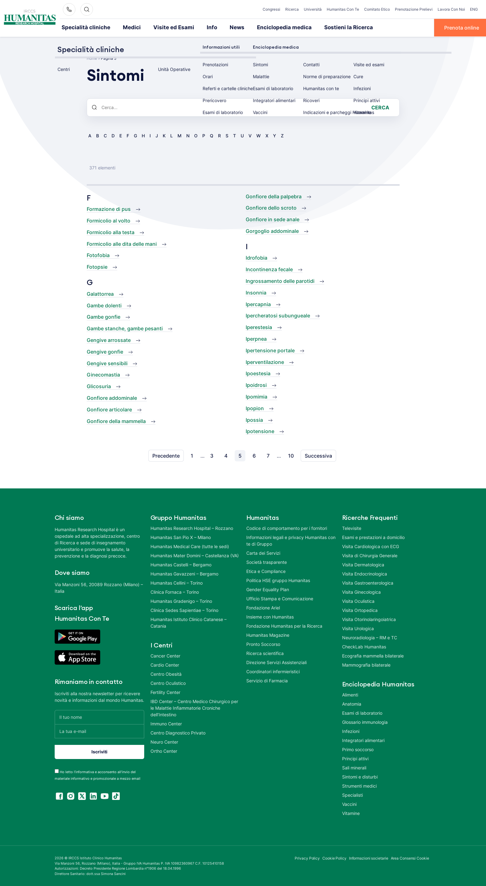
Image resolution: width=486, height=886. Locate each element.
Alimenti (350, 694)
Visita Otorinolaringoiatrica (369, 619)
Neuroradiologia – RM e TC (369, 637)
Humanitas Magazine (267, 634)
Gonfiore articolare (109, 409)
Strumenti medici (359, 785)
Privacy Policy (307, 858)
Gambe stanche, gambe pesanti (125, 328)
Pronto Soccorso (263, 644)
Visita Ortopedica (360, 610)
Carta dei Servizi (263, 552)
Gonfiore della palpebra (274, 196)
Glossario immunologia (365, 721)
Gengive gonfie (105, 351)
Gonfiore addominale (112, 397)
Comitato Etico (377, 9)
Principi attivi (355, 758)
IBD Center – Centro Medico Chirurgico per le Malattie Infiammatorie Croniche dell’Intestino (194, 707)
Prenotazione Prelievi (414, 9)
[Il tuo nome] (99, 716)
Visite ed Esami (163, 27)
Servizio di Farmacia (267, 680)
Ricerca (292, 9)
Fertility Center (165, 692)
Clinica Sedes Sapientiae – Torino (184, 610)
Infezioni (350, 731)
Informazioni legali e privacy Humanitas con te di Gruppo (291, 540)
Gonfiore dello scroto (271, 207)
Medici (125, 27)
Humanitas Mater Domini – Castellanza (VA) (194, 555)
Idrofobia (256, 257)
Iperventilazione (265, 361)
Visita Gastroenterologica (367, 582)
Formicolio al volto (108, 220)
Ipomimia (256, 396)
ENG (474, 9)
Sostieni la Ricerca (326, 27)
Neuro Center (164, 741)
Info (199, 27)
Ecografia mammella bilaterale (373, 655)
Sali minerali (354, 767)
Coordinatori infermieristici (273, 671)
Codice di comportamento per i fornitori (286, 528)
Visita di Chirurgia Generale (369, 555)
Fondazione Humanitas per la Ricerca (284, 625)
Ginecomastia (103, 374)
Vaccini (349, 803)
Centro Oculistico (168, 682)
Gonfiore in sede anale (272, 219)
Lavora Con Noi (451, 9)
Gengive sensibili (107, 363)
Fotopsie (97, 266)
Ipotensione (260, 431)
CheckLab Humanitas (364, 646)
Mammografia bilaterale (366, 664)
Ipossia (254, 419)
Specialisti (352, 794)
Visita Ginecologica (361, 591)
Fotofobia (98, 255)
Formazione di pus (109, 209)
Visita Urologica (358, 628)
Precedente (166, 455)
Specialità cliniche (83, 27)
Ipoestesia (258, 373)
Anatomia (351, 703)
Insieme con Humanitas (270, 616)
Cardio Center (164, 664)
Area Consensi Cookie (410, 858)
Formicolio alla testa (110, 231)
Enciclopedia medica (267, 27)
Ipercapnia (258, 303)
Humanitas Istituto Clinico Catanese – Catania (188, 622)
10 (291, 455)
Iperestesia (259, 327)
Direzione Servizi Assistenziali (276, 662)
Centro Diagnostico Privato (177, 732)
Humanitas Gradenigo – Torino (181, 600)
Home (92, 57)
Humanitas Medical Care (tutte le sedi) (189, 546)
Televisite (351, 528)
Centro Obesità (166, 673)
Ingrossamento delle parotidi (280, 281)
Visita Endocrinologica (364, 573)
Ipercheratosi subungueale (278, 315)
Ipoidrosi (256, 385)
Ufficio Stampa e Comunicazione (279, 598)
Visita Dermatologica (363, 564)
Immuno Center (166, 723)
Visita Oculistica (358, 600)
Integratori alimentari (363, 740)
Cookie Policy (334, 858)
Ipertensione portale (270, 350)
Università (313, 9)
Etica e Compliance (266, 571)
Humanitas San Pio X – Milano (180, 537)
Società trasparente (266, 561)
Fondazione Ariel (263, 607)
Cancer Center (165, 655)
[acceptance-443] (57, 770)
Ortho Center (163, 750)
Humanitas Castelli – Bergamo (180, 564)
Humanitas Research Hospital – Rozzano (191, 528)
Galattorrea (100, 293)
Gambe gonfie (103, 316)
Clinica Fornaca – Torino (174, 591)
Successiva (318, 455)
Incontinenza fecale (269, 269)
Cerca (380, 107)
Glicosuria (99, 386)
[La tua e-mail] (99, 731)
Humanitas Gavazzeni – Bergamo (184, 573)
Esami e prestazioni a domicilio (373, 537)
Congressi (271, 9)
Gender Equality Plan (267, 589)
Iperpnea (256, 338)
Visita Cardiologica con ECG (370, 546)
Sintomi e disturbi (360, 776)
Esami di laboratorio (362, 712)
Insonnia (256, 292)
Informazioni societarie (368, 858)
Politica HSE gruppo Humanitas (278, 580)
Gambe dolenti (104, 305)
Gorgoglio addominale (272, 230)
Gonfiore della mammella (116, 420)
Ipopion (255, 407)
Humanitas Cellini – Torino (176, 582)
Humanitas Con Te (343, 9)
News (223, 27)
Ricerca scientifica (265, 653)
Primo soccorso (358, 749)
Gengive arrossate (109, 340)
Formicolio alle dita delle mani (122, 243)
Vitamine (351, 813)
